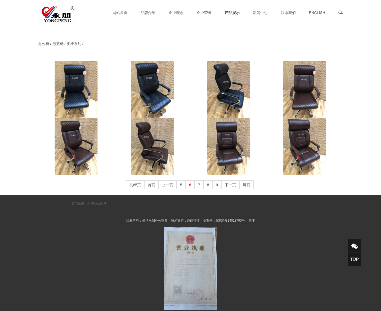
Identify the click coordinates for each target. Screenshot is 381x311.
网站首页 (120, 13)
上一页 (167, 185)
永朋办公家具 (96, 203)
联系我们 (288, 13)
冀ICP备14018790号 (230, 220)
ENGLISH (317, 13)
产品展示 (232, 13)
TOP (354, 259)
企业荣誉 (204, 13)
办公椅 (43, 44)
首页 (151, 185)
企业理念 (176, 13)
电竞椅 (58, 44)
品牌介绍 (148, 13)
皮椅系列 (73, 44)
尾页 (246, 185)
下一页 (230, 185)
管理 (251, 220)
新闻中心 (260, 13)
